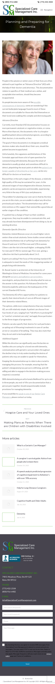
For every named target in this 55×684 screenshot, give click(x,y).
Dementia (21, 514)
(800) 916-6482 (10, 2)
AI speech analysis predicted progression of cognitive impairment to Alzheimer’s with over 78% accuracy (34, 474)
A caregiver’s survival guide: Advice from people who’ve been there (34, 460)
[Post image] (8, 448)
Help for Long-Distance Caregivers (31, 488)
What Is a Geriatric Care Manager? (31, 445)
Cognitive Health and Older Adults (31, 501)
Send (27, 664)
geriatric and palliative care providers (26, 277)
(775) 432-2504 (45, 2)
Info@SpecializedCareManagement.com (19, 600)
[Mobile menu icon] (46, 9)
